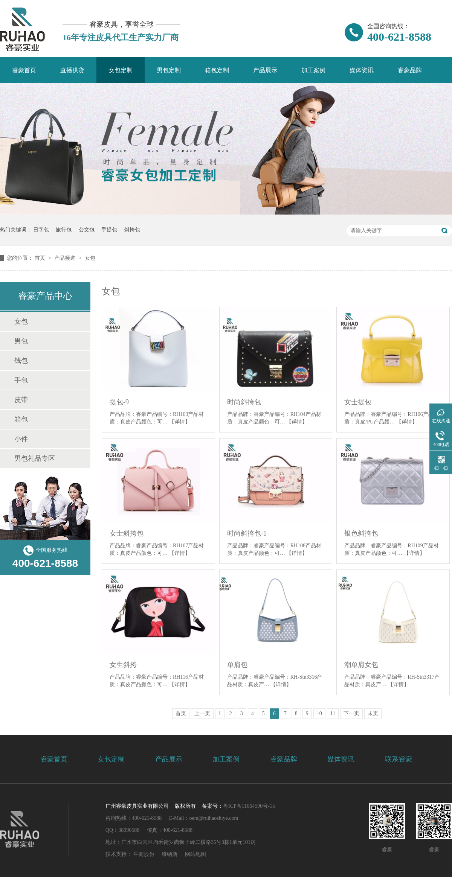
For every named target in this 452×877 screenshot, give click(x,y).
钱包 (21, 360)
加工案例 (313, 70)
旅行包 (64, 230)
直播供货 (72, 70)
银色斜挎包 (361, 533)
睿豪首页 (24, 70)
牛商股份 (143, 854)
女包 (90, 258)
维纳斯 (169, 854)
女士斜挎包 (127, 533)
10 (319, 713)
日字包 (41, 230)
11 (332, 713)
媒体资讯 (362, 70)
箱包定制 (217, 70)
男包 (21, 341)
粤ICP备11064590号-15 (249, 806)
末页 (373, 713)
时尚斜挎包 (244, 402)
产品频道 (65, 258)
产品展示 (265, 70)
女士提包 (357, 402)
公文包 (87, 230)
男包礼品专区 (34, 458)
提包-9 (119, 402)
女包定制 (120, 70)
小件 (21, 439)
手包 (21, 380)
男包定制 (169, 70)
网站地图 (195, 854)
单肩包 (237, 664)
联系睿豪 (398, 759)
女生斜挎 (123, 664)
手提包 (109, 230)
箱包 (21, 419)
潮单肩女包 (361, 664)
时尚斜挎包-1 (247, 533)
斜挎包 (132, 230)
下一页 (351, 713)
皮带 (21, 399)
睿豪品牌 (410, 70)
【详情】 (179, 422)
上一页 (202, 713)
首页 (41, 258)
